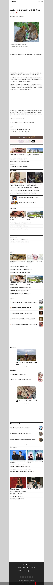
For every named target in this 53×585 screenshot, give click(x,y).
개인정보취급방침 (26, 580)
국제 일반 (13, 8)
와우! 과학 (24, 570)
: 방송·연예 (14, 447)
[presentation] (24, 366)
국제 (10, 8)
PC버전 (33, 580)
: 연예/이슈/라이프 (15, 423)
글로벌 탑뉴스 (12, 347)
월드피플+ (24, 567)
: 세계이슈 (13, 475)
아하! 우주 (20, 570)
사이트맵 (30, 580)
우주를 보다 (33, 567)
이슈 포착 (11, 385)
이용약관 (22, 580)
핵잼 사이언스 (28, 571)
